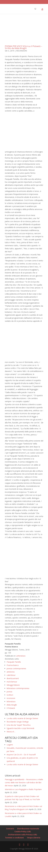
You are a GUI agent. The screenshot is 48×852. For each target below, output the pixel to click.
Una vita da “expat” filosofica (18, 725)
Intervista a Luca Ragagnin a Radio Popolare (23, 789)
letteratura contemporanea (18, 688)
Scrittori (10, 695)
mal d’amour (12, 681)
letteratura (11, 701)
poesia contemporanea (16, 668)
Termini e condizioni (14, 837)
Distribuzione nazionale (28, 828)
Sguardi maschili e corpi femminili (20, 728)
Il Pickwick (11, 708)
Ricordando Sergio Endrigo (18, 721)
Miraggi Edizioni (13, 685)
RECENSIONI (21, 51)
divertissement (13, 678)
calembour (11, 675)
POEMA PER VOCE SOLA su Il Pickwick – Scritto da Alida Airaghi (23, 47)
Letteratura (20, 656)
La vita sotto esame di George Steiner (22, 718)
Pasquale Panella (14, 662)
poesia (9, 691)
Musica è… (11, 731)
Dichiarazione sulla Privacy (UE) (22, 834)
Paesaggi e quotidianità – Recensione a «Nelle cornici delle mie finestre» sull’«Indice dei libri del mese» (24, 782)
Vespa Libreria (33, 837)
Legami (10, 744)
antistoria (10, 672)
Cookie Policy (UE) (22, 831)
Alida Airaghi (12, 705)
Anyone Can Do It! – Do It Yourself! (21, 754)
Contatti (10, 828)
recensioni (11, 698)
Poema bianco (13, 665)
